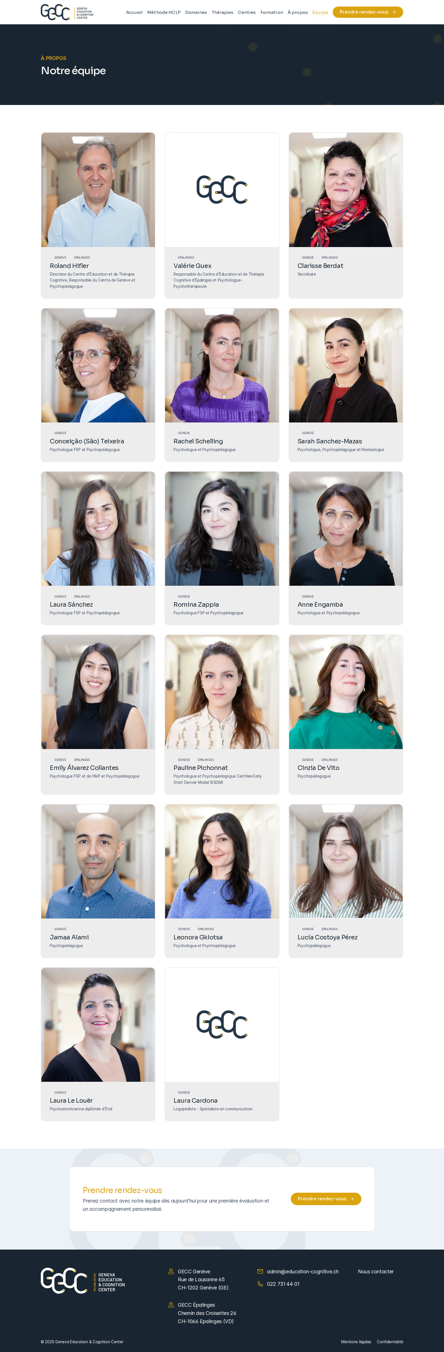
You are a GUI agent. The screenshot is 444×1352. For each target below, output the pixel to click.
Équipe (320, 12)
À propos (298, 12)
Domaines (196, 12)
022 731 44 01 (283, 1284)
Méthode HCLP (164, 12)
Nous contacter (376, 1271)
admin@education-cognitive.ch (303, 1271)
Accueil (134, 12)
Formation (272, 12)
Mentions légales (356, 1342)
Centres (247, 12)
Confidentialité (390, 1342)
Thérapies (222, 12)
